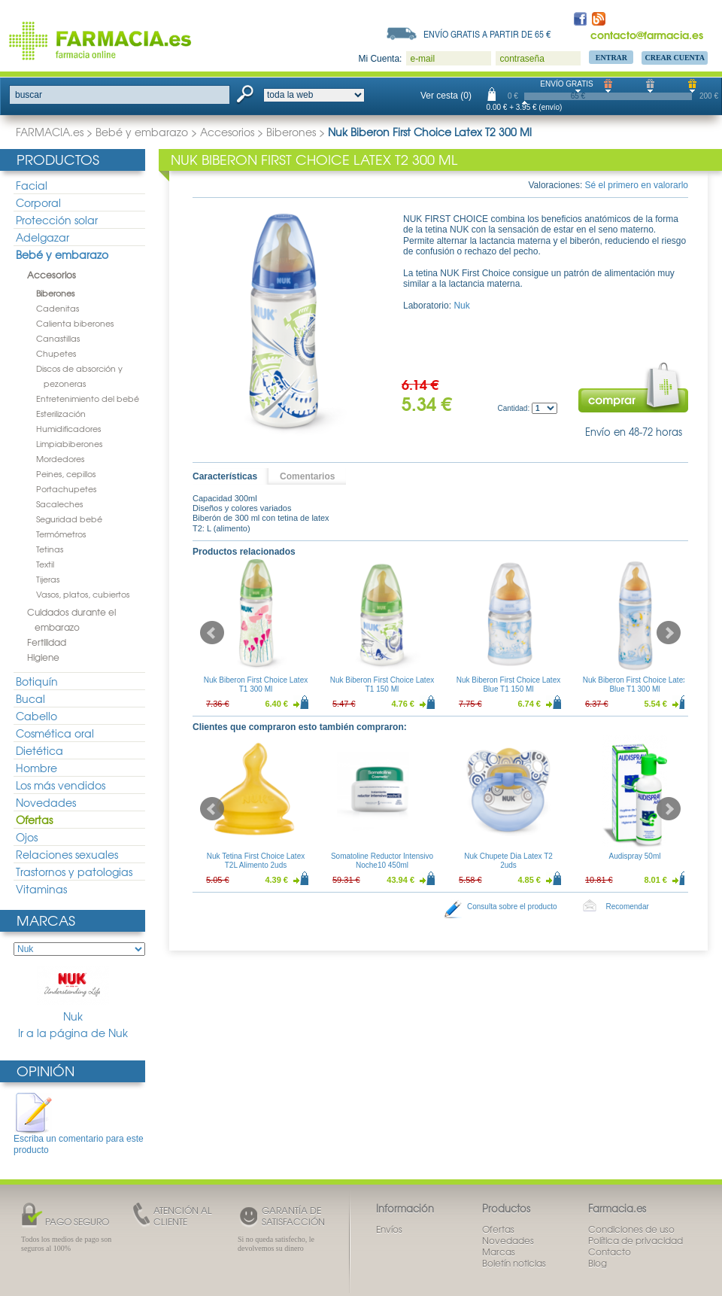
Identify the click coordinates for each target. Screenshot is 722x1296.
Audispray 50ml (635, 856)
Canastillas (58, 338)
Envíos (389, 1229)
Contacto (609, 1251)
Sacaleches (59, 503)
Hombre (36, 767)
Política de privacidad (635, 1240)
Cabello (36, 715)
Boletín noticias (514, 1263)
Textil (45, 564)
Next (669, 633)
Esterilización (61, 413)
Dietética (39, 750)
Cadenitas (57, 308)
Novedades (46, 802)
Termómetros (61, 534)
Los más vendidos (60, 785)
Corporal (38, 202)
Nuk (73, 995)
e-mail (422, 58)
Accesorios (227, 131)
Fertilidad (46, 642)
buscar (28, 95)
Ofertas (34, 819)
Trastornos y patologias (74, 871)
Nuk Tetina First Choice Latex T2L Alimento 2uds (256, 860)
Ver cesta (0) (446, 95)
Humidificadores (68, 428)
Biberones (291, 131)
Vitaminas (41, 888)
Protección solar (57, 219)
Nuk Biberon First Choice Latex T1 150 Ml (382, 684)
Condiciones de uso (631, 1229)
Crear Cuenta (675, 57)
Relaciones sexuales (67, 854)
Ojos (27, 836)
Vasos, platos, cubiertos (82, 594)
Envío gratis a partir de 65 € (487, 34)
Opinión (45, 1070)
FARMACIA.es (49, 131)
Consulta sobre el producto (512, 906)
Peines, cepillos (66, 473)
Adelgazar (42, 237)
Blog (597, 1263)
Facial (31, 185)
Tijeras (47, 579)
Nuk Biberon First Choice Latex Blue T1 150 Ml (508, 684)
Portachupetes (66, 488)
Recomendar (627, 906)
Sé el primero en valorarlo (636, 185)
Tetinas (49, 549)
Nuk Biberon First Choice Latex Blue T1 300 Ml (635, 684)
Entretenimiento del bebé (87, 398)
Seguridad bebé (69, 519)
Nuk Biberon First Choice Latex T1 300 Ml (256, 684)
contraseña (521, 58)
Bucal (30, 698)
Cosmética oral (55, 733)
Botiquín (37, 681)
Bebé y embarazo (142, 131)
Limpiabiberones (69, 443)
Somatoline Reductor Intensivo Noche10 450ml (382, 860)
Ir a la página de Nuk (73, 1033)
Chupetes (56, 353)
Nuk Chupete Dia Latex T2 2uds (508, 860)
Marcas (46, 920)
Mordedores (60, 458)
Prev (212, 633)
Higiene (43, 657)
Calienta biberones (75, 323)
